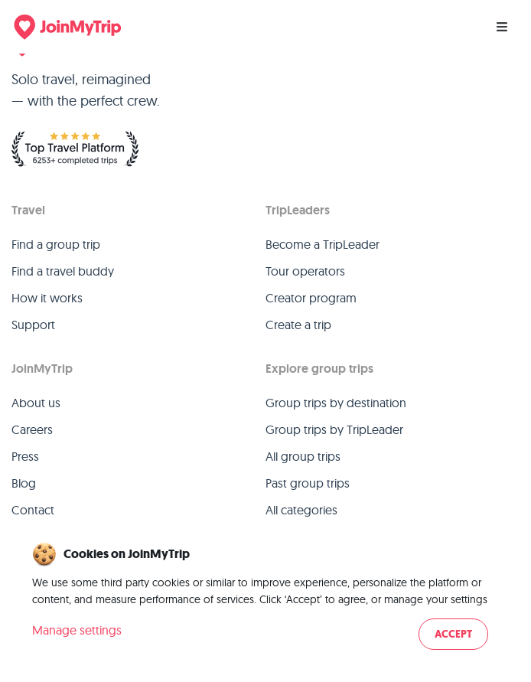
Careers (32, 429)
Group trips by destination (336, 402)
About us (35, 402)
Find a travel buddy (62, 271)
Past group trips (308, 483)
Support (33, 324)
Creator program (311, 297)
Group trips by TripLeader (334, 429)
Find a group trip (55, 244)
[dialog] (265, 597)
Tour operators (305, 271)
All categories (301, 509)
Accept (453, 634)
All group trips (303, 456)
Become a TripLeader (323, 244)
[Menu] (502, 27)
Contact (32, 509)
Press (25, 456)
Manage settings (77, 630)
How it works (47, 297)
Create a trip (298, 324)
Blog (23, 483)
